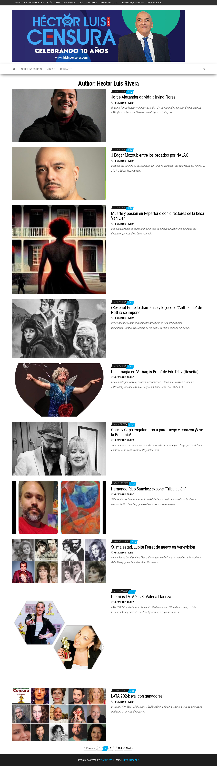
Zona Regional (154, 2)
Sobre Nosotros (31, 69)
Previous (90, 748)
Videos (51, 69)
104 (120, 748)
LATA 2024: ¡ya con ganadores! (137, 696)
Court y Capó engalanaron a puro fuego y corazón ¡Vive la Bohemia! (157, 432)
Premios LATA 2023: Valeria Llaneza (141, 596)
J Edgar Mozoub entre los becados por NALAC (149, 155)
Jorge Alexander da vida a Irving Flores (143, 97)
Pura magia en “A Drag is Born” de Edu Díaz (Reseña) (154, 371)
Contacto (66, 69)
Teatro (17, 2)
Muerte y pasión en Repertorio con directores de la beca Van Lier (157, 216)
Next (128, 748)
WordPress (106, 760)
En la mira (91, 2)
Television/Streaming (133, 2)
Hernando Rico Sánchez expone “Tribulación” (148, 488)
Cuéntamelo (53, 2)
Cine (81, 2)
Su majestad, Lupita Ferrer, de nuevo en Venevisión (153, 547)
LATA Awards (69, 2)
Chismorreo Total (109, 2)
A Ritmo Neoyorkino (34, 2)
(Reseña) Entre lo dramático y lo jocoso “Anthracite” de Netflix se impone (156, 310)
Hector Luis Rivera (124, 102)
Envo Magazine (131, 760)
